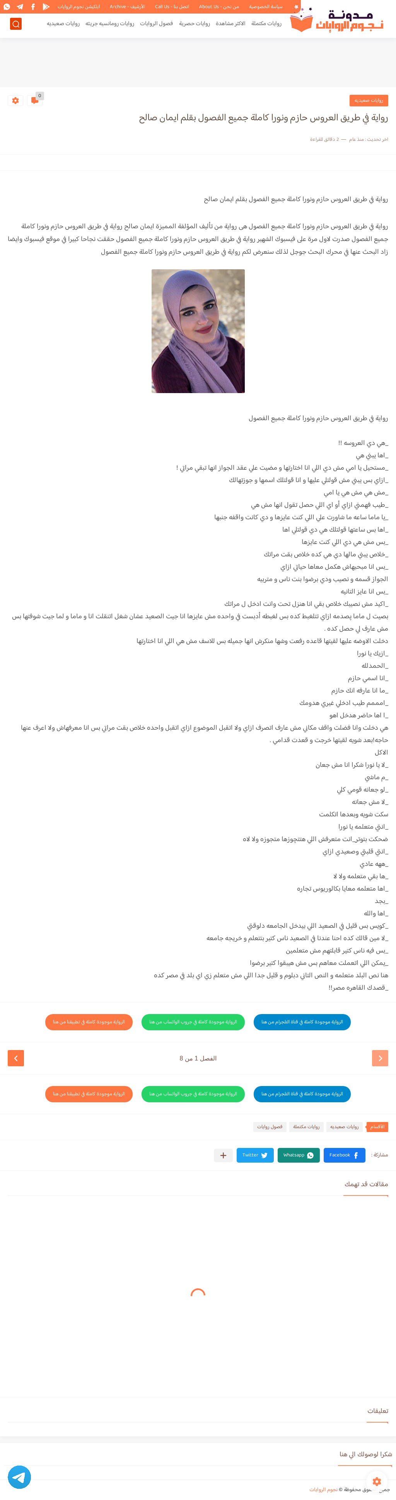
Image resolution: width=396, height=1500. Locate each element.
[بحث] (16, 26)
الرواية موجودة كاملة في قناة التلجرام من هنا (302, 1022)
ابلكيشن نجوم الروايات (79, 7)
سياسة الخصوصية (266, 7)
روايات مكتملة (266, 26)
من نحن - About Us (219, 7)
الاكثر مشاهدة (231, 26)
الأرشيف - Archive (127, 7)
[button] (344, 1155)
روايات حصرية (194, 26)
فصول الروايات (156, 26)
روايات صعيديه (63, 26)
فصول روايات (270, 1127)
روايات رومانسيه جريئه (109, 26)
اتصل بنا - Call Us (172, 7)
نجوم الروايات (323, 1490)
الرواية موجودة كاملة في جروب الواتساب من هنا (193, 1022)
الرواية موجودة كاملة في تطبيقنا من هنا (89, 1022)
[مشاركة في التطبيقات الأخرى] (223, 1155)
